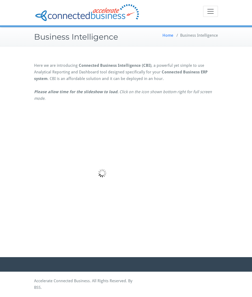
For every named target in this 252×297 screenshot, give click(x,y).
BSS (37, 287)
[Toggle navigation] (210, 11)
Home (167, 35)
